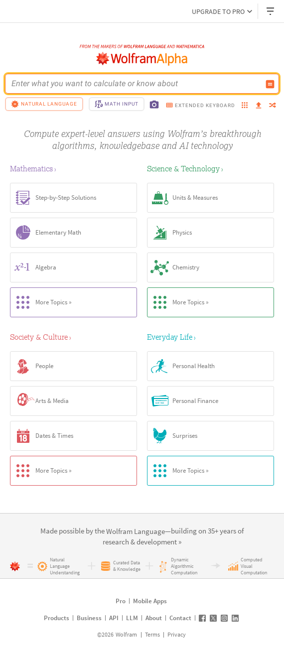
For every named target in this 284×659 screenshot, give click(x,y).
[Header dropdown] (271, 11)
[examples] (245, 106)
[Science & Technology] (210, 168)
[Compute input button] (270, 84)
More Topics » (41, 302)
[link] (135, 532)
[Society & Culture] (73, 336)
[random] (273, 106)
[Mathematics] (73, 168)
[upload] (259, 105)
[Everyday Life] (210, 336)
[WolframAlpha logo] (142, 59)
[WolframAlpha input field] (135, 83)
